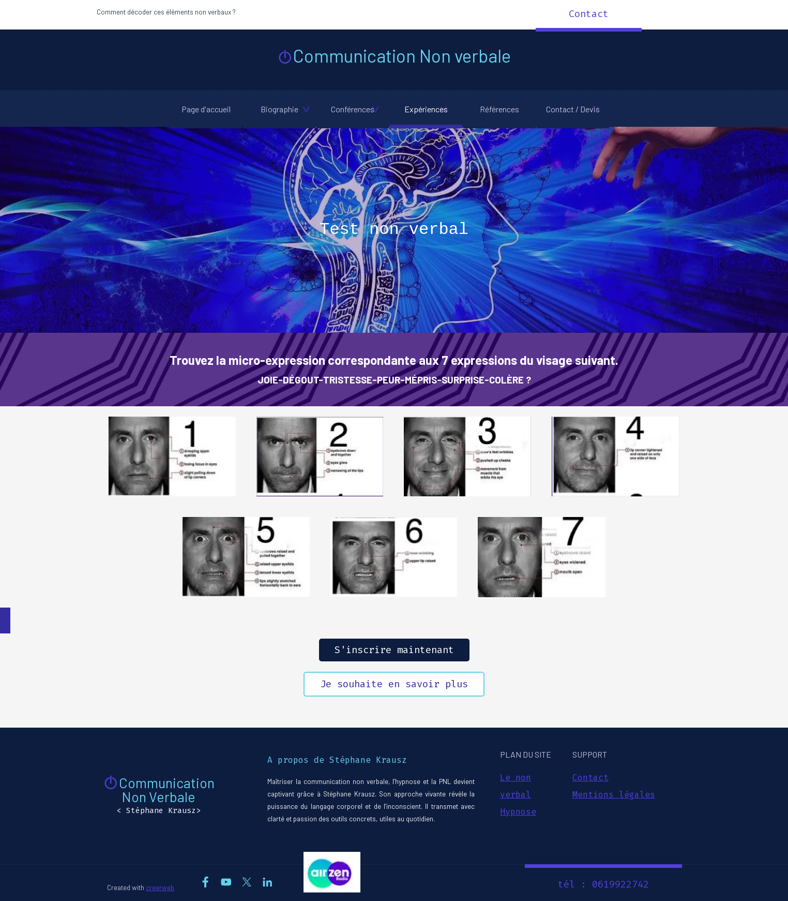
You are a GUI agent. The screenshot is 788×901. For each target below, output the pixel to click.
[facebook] (205, 882)
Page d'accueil (206, 109)
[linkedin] (268, 882)
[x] (247, 882)
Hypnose (518, 811)
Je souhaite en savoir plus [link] (394, 684)
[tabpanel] (234, 11)
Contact (590, 777)
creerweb (160, 887)
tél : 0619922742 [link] (603, 884)
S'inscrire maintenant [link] (394, 650)
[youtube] (226, 882)
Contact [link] (589, 14)
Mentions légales (613, 794)
